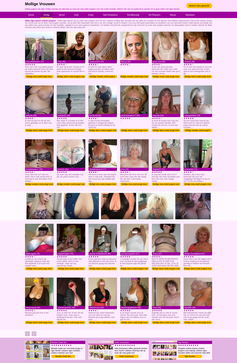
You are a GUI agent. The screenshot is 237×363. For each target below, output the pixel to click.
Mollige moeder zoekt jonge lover (134, 76)
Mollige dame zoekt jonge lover (198, 76)
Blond (62, 15)
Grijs (76, 15)
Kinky (91, 15)
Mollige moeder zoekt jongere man (102, 76)
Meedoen (190, 15)
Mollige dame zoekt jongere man (71, 76)
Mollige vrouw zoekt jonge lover (166, 76)
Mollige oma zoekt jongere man (102, 184)
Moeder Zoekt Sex (63, 356)
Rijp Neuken (190, 356)
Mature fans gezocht (199, 5)
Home (31, 15)
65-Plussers (154, 15)
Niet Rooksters (110, 15)
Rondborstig (133, 15)
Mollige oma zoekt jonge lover (39, 76)
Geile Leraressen (126, 356)
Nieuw (173, 15)
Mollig (46, 15)
